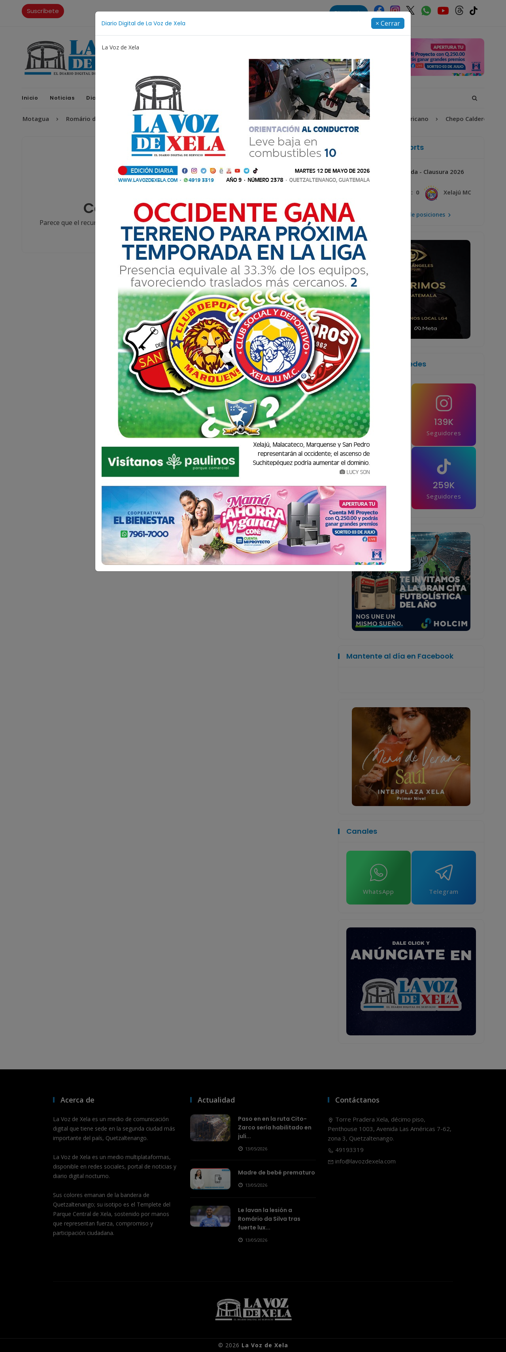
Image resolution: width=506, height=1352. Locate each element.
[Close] (387, 23)
